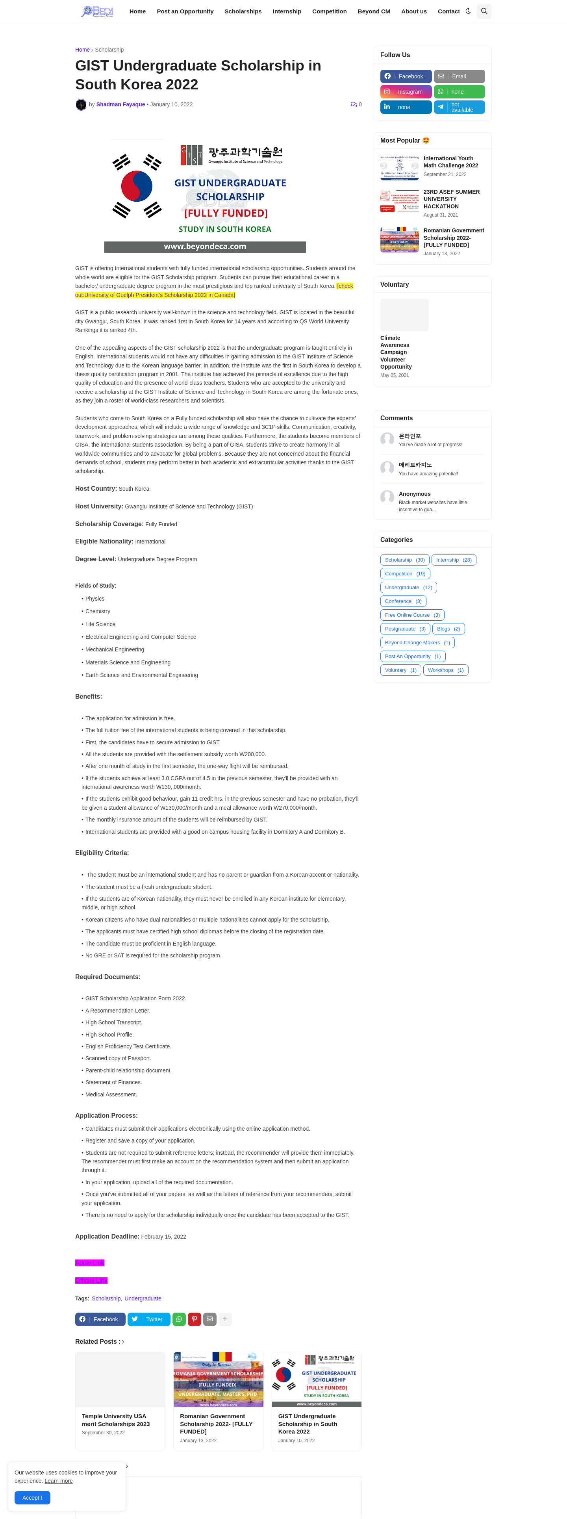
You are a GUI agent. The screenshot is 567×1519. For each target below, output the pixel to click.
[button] (468, 11)
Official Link (91, 1280)
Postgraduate (405, 628)
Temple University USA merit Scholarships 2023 (116, 1420)
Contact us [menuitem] (453, 11)
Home (82, 49)
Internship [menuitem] (287, 11)
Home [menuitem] (138, 11)
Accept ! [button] (32, 1498)
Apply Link (89, 1262)
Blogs (448, 628)
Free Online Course (412, 615)
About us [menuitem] (414, 11)
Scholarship (109, 49)
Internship (454, 560)
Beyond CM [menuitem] (374, 11)
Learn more (58, 1481)
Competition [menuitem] (329, 11)
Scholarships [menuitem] (243, 11)
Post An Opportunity (413, 656)
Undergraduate (142, 1298)
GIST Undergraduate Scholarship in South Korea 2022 (307, 1424)
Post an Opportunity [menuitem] (185, 11)
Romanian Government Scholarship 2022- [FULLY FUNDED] (216, 1424)
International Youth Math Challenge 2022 (451, 162)
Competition (405, 573)
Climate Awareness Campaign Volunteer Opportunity (396, 352)
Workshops (446, 670)
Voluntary (401, 670)
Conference (403, 601)
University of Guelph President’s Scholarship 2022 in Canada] (159, 295)
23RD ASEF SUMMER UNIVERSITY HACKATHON (452, 199)
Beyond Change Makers (417, 642)
